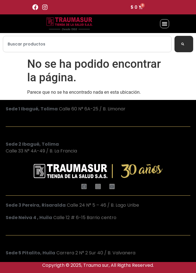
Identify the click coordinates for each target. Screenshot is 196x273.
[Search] (183, 44)
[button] (164, 23)
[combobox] (87, 44)
